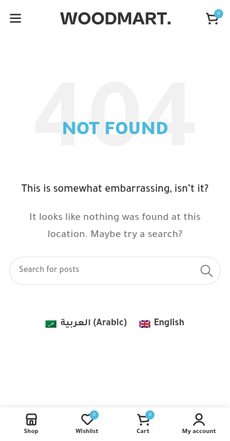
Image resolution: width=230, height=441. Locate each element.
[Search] (115, 271)
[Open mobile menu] (15, 18)
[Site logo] (115, 19)
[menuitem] (85, 325)
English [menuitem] (169, 324)
